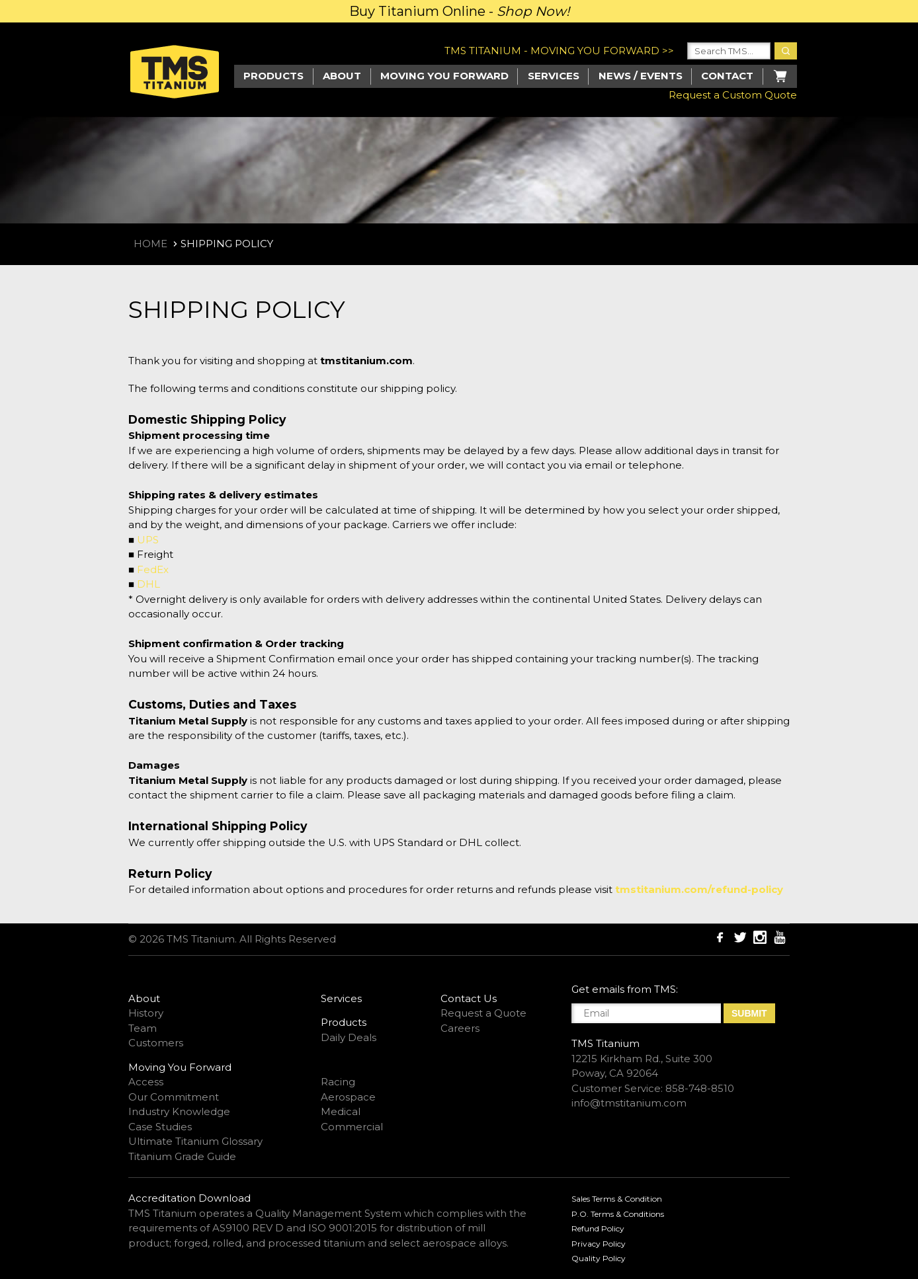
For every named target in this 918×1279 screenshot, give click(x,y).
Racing (338, 1081)
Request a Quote (483, 1013)
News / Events (641, 75)
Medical (340, 1111)
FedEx (153, 569)
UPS (148, 539)
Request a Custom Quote (733, 95)
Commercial (352, 1126)
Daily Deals (348, 1037)
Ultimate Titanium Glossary (195, 1141)
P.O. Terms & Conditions (617, 1214)
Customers (155, 1042)
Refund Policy (597, 1228)
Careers (460, 1028)
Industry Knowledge (179, 1111)
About (342, 75)
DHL (148, 584)
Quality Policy (598, 1258)
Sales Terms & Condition (616, 1199)
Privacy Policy (598, 1244)
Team (142, 1028)
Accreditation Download (189, 1198)
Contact (727, 75)
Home (150, 243)
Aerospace (348, 1097)
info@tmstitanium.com (629, 1103)
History (145, 1013)
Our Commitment (173, 1097)
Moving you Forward (444, 75)
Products (273, 75)
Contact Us (468, 998)
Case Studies (160, 1126)
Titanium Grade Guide (182, 1156)
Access (145, 1081)
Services (553, 75)
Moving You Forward (179, 1067)
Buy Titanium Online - (459, 11)
